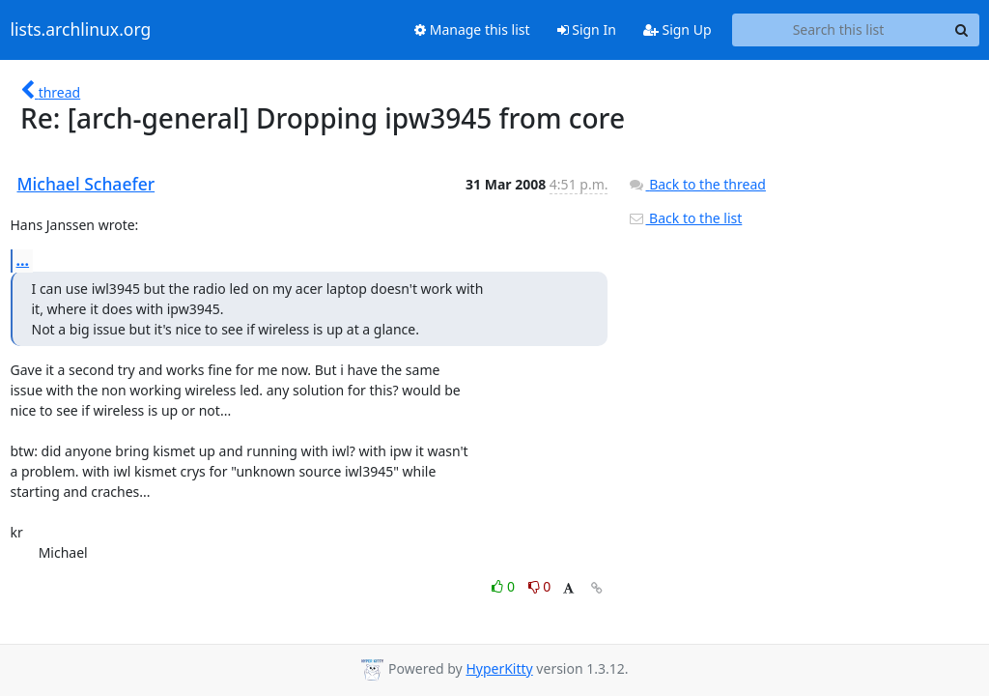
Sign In (586, 29)
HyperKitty (499, 668)
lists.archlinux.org (81, 30)
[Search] (962, 30)
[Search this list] (839, 30)
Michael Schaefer (86, 183)
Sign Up (677, 29)
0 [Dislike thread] (539, 586)
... (23, 260)
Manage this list (472, 29)
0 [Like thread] (505, 586)
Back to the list (685, 218)
